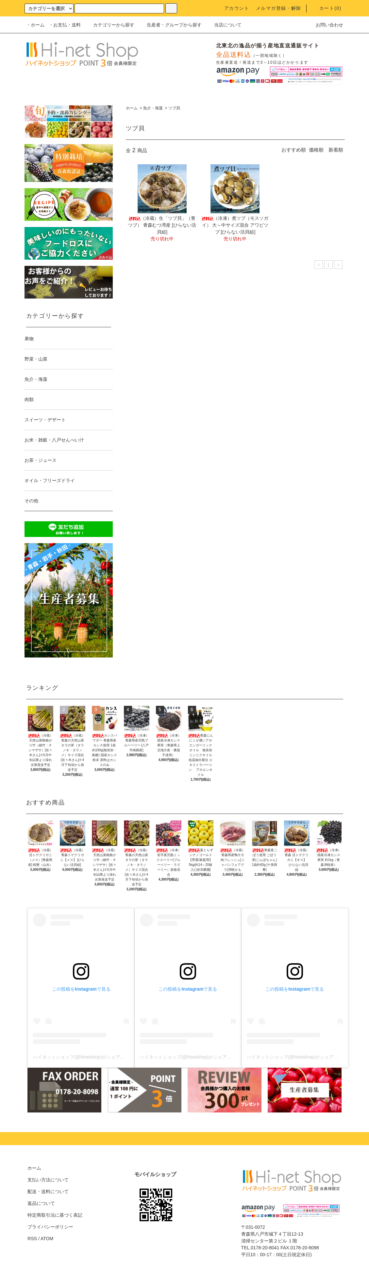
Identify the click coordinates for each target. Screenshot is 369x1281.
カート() (326, 8)
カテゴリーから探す (109, 24)
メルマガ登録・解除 (278, 8)
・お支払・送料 (65, 24)
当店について (224, 24)
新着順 (335, 150)
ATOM (47, 1238)
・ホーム (35, 24)
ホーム (132, 108)
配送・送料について (48, 1191)
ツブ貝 (174, 108)
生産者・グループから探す (170, 24)
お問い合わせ (325, 24)
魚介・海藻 (153, 108)
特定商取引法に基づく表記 (54, 1215)
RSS (32, 1238)
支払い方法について (48, 1179)
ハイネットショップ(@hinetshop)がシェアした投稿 (85, 1057)
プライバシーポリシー (50, 1226)
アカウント (232, 8)
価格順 (316, 150)
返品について (41, 1203)
